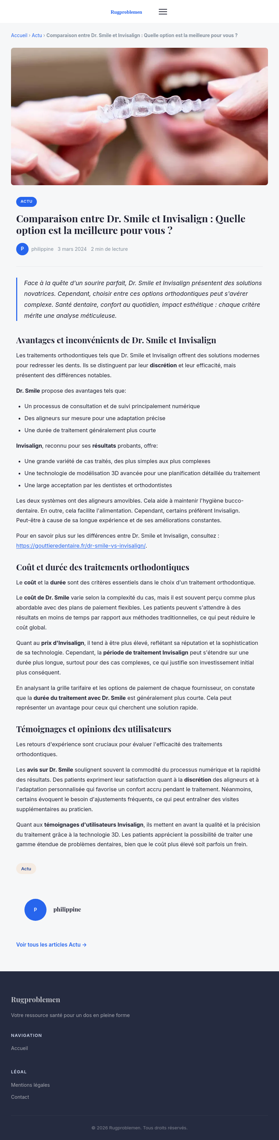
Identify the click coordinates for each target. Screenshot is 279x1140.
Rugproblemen (35, 999)
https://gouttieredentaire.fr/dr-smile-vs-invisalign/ (80, 545)
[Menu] (163, 11)
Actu (37, 35)
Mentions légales (30, 1085)
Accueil (19, 35)
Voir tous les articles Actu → (51, 944)
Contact (20, 1097)
